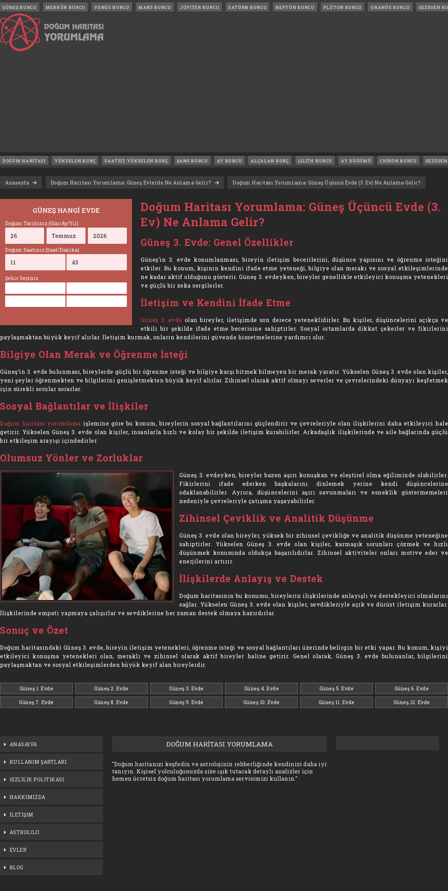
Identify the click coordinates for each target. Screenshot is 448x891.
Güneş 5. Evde (336, 688)
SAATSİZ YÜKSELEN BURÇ (136, 160)
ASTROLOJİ (25, 832)
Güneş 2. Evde (111, 688)
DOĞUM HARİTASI (24, 160)
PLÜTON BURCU (342, 7)
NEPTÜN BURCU (294, 7)
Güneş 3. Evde (186, 688)
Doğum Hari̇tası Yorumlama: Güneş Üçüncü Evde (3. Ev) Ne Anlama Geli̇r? (326, 182)
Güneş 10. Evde (261, 702)
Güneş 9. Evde (186, 702)
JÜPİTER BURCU (200, 7)
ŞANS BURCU (192, 160)
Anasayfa (17, 182)
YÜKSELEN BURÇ (75, 160)
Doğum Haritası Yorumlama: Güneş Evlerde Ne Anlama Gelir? (131, 182)
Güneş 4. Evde (261, 688)
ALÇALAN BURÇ (270, 160)
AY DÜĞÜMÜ (356, 160)
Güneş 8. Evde (111, 702)
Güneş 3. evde (161, 319)
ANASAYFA (23, 744)
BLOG (16, 867)
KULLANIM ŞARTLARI (38, 762)
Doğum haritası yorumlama (40, 423)
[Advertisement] (224, 104)
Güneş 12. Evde (412, 702)
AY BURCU (229, 160)
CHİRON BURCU (398, 160)
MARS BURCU (154, 7)
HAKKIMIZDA (27, 797)
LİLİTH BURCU (315, 160)
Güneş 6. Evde (412, 688)
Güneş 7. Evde (36, 702)
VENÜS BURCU (112, 7)
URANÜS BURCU (390, 7)
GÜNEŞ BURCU (19, 7)
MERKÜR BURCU (65, 7)
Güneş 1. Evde (36, 688)
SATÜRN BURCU (247, 7)
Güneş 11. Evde (337, 702)
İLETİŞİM (21, 814)
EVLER (18, 850)
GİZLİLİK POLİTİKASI (37, 779)
